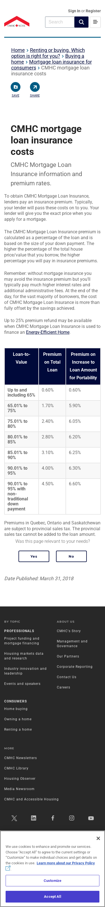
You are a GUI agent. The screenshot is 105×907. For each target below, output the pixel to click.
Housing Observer (20, 779)
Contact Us (66, 677)
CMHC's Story (69, 631)
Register (93, 11)
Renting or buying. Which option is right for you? (48, 53)
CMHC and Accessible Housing (31, 799)
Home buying (16, 709)
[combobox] (59, 22)
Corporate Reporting (75, 667)
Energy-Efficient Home (47, 332)
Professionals (19, 631)
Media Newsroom (19, 789)
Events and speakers (22, 684)
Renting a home (18, 729)
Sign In (74, 11)
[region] (52, 869)
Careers (63, 687)
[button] (81, 22)
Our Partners (68, 656)
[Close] (98, 838)
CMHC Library (16, 768)
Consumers (15, 701)
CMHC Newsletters (20, 758)
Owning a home (18, 719)
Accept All (52, 896)
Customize (52, 881)
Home (18, 50)
